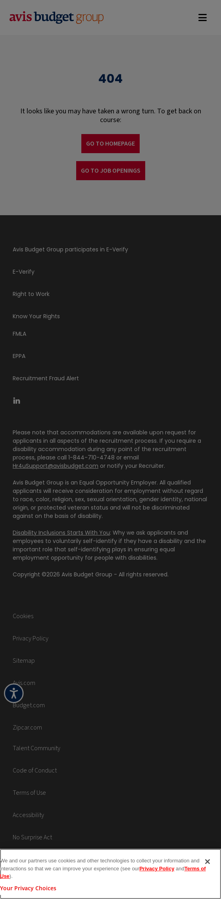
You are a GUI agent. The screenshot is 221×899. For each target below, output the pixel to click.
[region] (110, 874)
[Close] (207, 861)
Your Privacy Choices (28, 888)
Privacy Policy (156, 869)
